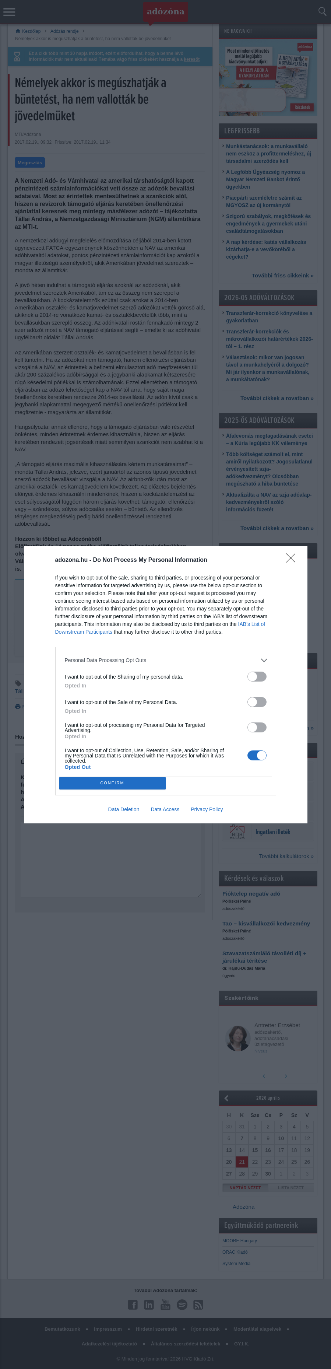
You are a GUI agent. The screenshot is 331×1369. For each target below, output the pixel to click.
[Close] (293, 560)
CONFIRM (112, 783)
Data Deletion (124, 809)
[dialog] (165, 684)
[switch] (257, 677)
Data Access (165, 809)
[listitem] (166, 660)
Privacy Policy (207, 809)
